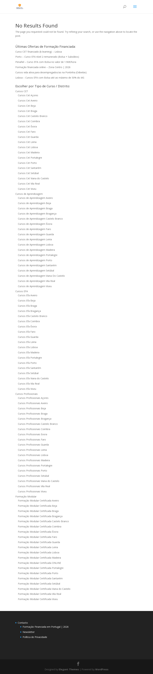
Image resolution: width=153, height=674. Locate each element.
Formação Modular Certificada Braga (38, 511)
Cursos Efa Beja (26, 300)
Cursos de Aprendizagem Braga (35, 208)
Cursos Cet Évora (27, 126)
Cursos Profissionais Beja (32, 408)
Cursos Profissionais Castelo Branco (38, 423)
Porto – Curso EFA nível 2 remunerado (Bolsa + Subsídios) (47, 56)
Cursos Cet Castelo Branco (32, 116)
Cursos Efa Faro (26, 331)
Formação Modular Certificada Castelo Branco (43, 521)
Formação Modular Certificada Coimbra (39, 526)
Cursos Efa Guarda (28, 337)
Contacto (23, 622)
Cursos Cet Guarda (28, 137)
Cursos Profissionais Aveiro (33, 403)
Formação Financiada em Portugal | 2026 (46, 626)
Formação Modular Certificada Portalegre (40, 568)
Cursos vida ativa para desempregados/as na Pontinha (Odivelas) (51, 72)
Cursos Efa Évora (27, 326)
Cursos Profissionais (26, 393)
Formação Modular (25, 496)
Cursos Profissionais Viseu (32, 491)
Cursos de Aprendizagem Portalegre (37, 255)
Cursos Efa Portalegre (30, 357)
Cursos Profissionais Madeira (34, 460)
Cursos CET (21, 91)
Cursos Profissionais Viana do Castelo (38, 481)
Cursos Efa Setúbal (28, 373)
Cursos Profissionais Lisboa (33, 455)
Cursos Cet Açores (28, 95)
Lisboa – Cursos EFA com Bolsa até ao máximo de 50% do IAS (49, 77)
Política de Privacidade (35, 637)
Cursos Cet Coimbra (29, 121)
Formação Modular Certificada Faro (37, 537)
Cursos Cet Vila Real (29, 183)
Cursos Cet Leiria (27, 142)
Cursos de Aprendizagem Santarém (37, 265)
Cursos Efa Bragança (29, 311)
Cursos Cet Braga (27, 111)
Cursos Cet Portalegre (30, 157)
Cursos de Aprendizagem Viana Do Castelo (41, 275)
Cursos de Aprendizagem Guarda (36, 234)
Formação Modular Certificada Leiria (38, 547)
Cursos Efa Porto (27, 362)
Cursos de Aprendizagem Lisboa (35, 244)
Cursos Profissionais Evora (32, 434)
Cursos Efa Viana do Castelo (33, 378)
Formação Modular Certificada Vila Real (39, 593)
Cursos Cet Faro (27, 131)
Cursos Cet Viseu (27, 188)
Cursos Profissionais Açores (33, 398)
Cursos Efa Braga (27, 305)
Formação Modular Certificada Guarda (39, 542)
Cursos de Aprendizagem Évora (35, 223)
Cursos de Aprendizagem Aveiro (35, 198)
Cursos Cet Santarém (29, 168)
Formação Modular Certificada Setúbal (39, 583)
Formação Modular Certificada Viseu (38, 599)
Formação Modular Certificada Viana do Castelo (44, 588)
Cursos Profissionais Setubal (33, 475)
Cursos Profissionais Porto (32, 470)
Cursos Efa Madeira (28, 352)
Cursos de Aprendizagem (29, 193)
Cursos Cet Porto (27, 162)
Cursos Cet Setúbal (28, 173)
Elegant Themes (69, 669)
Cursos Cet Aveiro (27, 100)
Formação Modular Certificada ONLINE (39, 562)
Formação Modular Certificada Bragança (40, 516)
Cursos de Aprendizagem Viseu (35, 286)
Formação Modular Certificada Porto (38, 573)
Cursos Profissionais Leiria (32, 449)
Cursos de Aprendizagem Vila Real (36, 281)
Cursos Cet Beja (27, 105)
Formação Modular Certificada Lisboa (38, 552)
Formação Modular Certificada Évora (38, 531)
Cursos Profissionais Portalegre (35, 465)
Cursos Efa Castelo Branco (32, 316)
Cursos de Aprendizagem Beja (34, 203)
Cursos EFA (21, 291)
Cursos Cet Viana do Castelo (33, 178)
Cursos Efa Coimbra (29, 321)
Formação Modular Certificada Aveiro (38, 500)
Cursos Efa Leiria (27, 342)
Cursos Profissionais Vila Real (34, 486)
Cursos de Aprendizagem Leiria (35, 239)
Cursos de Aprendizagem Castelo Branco (40, 218)
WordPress (101, 669)
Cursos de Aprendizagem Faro (34, 229)
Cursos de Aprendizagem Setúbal (36, 270)
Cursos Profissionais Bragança (34, 418)
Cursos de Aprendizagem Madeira (36, 249)
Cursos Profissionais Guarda (33, 444)
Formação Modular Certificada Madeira (39, 557)
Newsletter (29, 632)
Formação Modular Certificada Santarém (40, 578)
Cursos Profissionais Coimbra (34, 429)
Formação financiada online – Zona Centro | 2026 (42, 67)
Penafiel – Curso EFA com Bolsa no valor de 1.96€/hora (45, 62)
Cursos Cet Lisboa (28, 147)
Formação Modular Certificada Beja (37, 505)
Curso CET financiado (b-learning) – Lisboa (38, 51)
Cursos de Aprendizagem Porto (35, 260)
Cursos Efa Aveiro (27, 295)
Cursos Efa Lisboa (28, 347)
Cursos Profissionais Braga (32, 413)
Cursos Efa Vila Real (29, 383)
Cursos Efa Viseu (27, 388)
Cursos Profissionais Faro (32, 439)
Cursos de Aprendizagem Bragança (37, 213)
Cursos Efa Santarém (29, 368)
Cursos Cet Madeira (29, 152)
